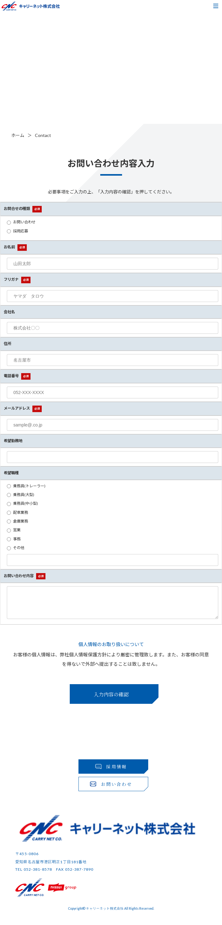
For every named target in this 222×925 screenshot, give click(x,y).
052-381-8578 (38, 874)
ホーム (17, 135)
